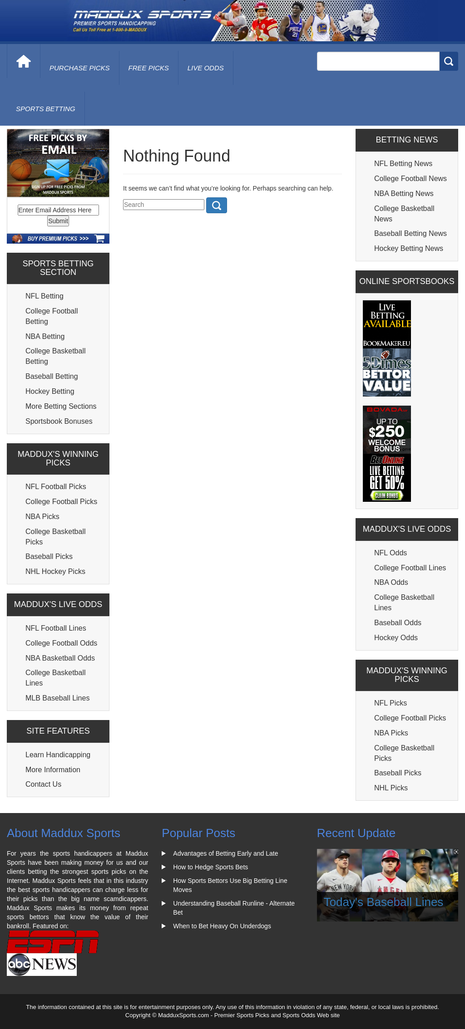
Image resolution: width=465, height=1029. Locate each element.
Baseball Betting (51, 376)
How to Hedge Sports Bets (210, 867)
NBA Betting (44, 336)
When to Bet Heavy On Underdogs (222, 926)
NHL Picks (391, 788)
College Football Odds (61, 643)
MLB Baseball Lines (57, 698)
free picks (149, 68)
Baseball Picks (49, 556)
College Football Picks (61, 501)
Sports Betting (45, 109)
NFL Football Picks (55, 486)
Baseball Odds (397, 623)
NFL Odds (390, 553)
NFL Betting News (403, 163)
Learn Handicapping (57, 755)
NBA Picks (42, 516)
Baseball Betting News (410, 233)
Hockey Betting (49, 391)
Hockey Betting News (408, 248)
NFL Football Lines (55, 628)
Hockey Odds (396, 638)
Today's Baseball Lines (384, 902)
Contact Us (43, 784)
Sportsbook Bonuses (59, 421)
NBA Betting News (404, 193)
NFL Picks (390, 703)
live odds (206, 68)
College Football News (410, 178)
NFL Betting (44, 296)
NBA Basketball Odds (60, 658)
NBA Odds (391, 582)
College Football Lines (410, 568)
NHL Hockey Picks (55, 571)
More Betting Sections (61, 406)
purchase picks (79, 68)
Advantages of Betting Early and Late (225, 853)
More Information (52, 770)
